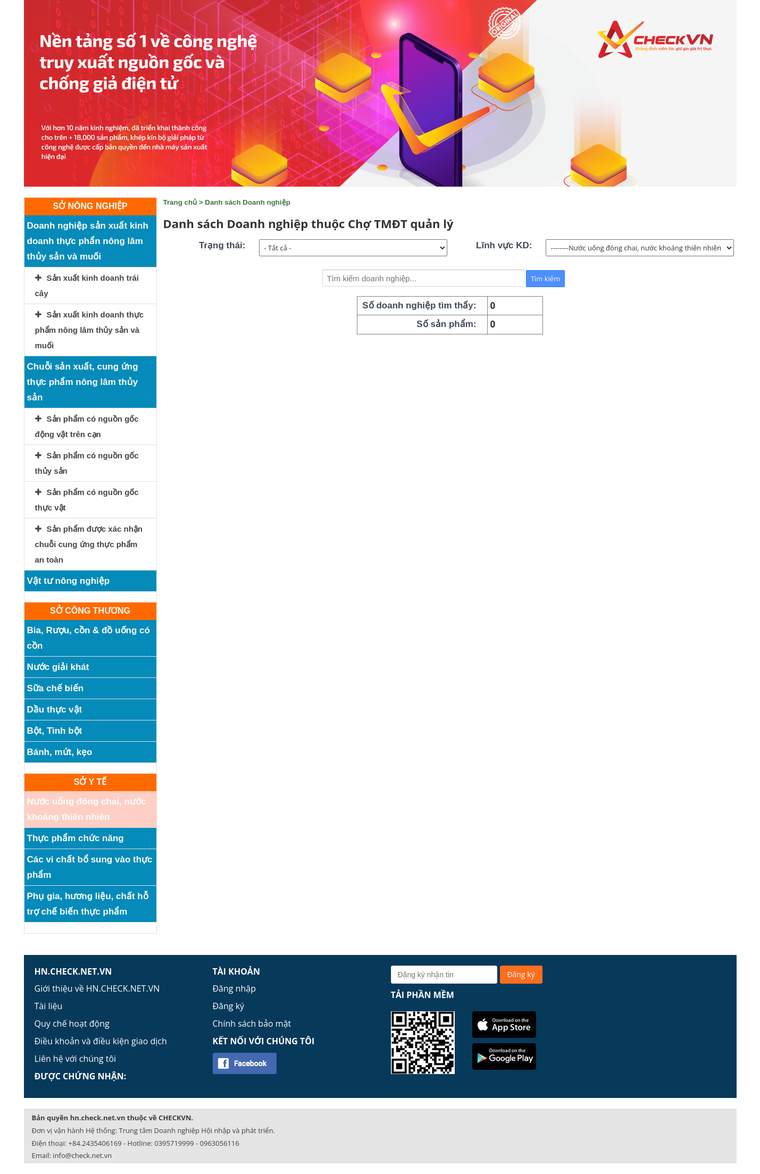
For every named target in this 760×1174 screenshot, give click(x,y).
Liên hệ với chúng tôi (75, 1058)
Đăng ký (229, 1006)
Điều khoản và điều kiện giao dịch (101, 1041)
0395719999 (174, 1143)
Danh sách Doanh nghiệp (247, 202)
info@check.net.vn (82, 1155)
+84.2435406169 (95, 1143)
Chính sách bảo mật (252, 1023)
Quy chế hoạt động (72, 1023)
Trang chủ (180, 202)
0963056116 (219, 1143)
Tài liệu (49, 1006)
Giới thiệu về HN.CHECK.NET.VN (97, 988)
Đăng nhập (234, 988)
